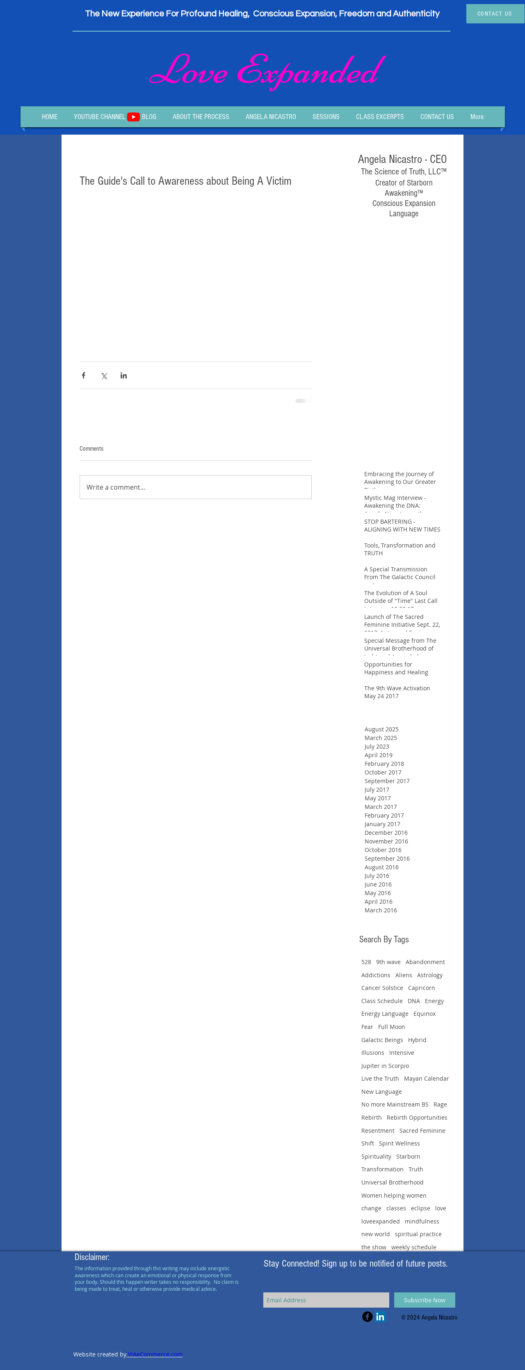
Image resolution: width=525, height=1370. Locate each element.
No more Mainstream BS (395, 1104)
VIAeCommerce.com (154, 1354)
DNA (414, 1001)
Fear (367, 1027)
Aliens (403, 975)
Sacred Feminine (422, 1130)
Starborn (408, 1156)
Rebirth (371, 1117)
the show (373, 1247)
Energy (434, 1001)
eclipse (420, 1208)
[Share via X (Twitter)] (103, 375)
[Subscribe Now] (424, 1300)
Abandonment (425, 962)
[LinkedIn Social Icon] (380, 1316)
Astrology (430, 975)
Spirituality (376, 1156)
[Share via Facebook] (83, 375)
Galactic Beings (382, 1040)
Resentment (378, 1130)
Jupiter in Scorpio (385, 1066)
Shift (367, 1143)
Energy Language (385, 1013)
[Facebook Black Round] (367, 1316)
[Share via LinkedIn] (124, 375)
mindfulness (422, 1221)
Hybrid (417, 1040)
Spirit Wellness (399, 1143)
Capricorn (421, 988)
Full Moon (391, 1027)
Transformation (382, 1169)
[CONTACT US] (495, 13)
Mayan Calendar (426, 1078)
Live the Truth (380, 1078)
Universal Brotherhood (392, 1182)
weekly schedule (413, 1247)
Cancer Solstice (382, 988)
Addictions (375, 975)
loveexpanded (380, 1221)
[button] (326, 116)
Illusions (372, 1052)
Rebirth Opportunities (417, 1117)
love (440, 1208)
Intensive (401, 1052)
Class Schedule (382, 1001)
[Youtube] (133, 116)
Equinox (424, 1013)
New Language (381, 1091)
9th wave (388, 962)
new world (375, 1234)
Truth (416, 1169)
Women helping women (394, 1195)
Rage (440, 1104)
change (371, 1208)
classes (396, 1208)
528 (366, 962)
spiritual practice (418, 1234)
